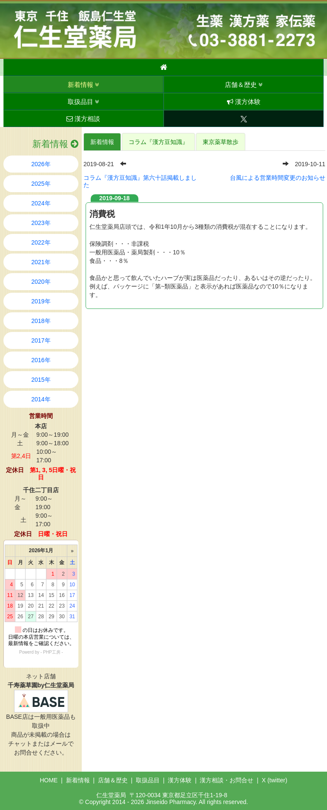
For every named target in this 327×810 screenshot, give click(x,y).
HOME (48, 780)
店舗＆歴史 (244, 84)
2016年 (40, 360)
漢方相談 (83, 118)
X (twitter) (274, 780)
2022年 (40, 242)
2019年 (40, 301)
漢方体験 (244, 101)
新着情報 (83, 84)
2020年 (40, 281)
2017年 (40, 340)
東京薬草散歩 (220, 141)
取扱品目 (83, 101)
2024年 (40, 203)
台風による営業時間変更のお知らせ (277, 177)
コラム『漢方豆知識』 (158, 141)
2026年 (40, 164)
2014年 (40, 399)
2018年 (40, 320)
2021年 (40, 262)
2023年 (40, 222)
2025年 (40, 183)
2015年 (40, 379)
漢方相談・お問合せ (226, 780)
